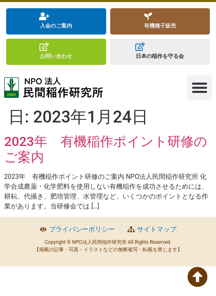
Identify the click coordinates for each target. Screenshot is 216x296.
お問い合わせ (56, 56)
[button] (199, 87)
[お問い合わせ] (44, 47)
